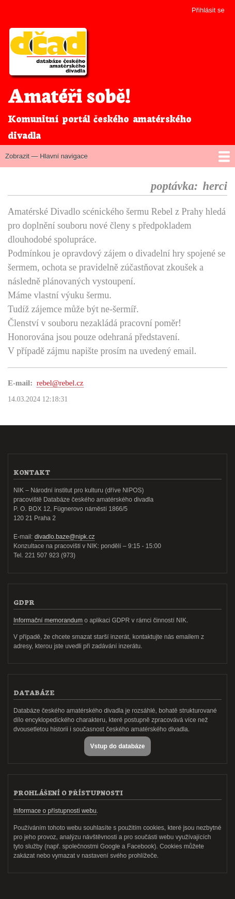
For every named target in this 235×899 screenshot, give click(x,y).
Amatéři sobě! (69, 94)
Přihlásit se (208, 10)
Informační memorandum (48, 620)
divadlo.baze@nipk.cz (65, 536)
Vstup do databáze (117, 746)
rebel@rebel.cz (60, 383)
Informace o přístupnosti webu (55, 810)
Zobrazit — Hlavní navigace (46, 156)
